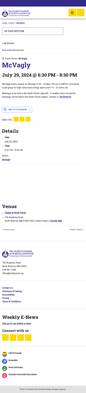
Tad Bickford (65, 97)
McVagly (6, 159)
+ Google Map (55, 221)
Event (12, 23)
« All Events (8, 43)
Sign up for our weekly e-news (16, 323)
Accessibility (8, 294)
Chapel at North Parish (15, 212)
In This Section (32, 31)
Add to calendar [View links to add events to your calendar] (17, 109)
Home (4, 23)
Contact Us (7, 288)
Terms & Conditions (11, 301)
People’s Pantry (76, 230)
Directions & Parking (12, 291)
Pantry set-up (9, 230)
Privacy (5, 298)
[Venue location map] (43, 182)
